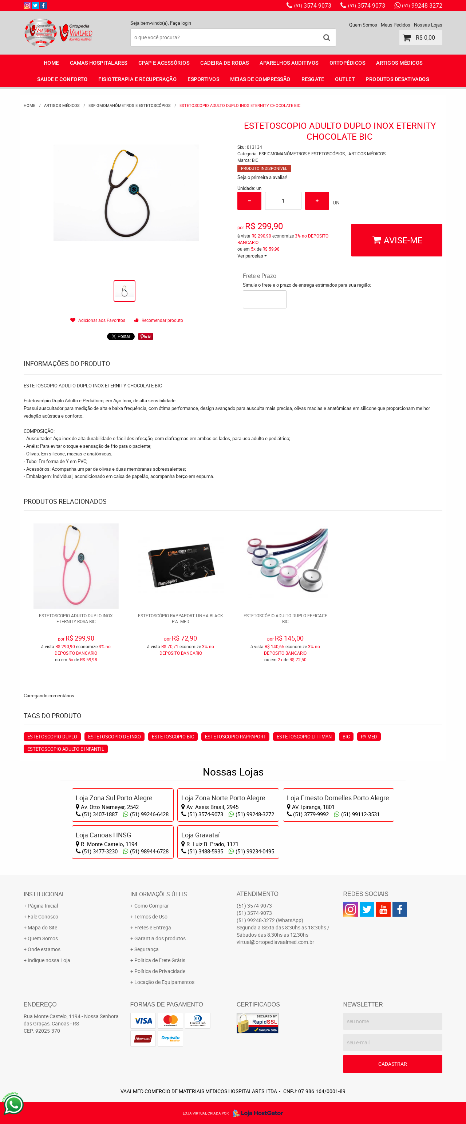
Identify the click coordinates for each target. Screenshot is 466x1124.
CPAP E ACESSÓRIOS (164, 62)
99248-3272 (422, 5)
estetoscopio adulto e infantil (65, 749)
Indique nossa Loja (49, 960)
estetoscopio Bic (173, 736)
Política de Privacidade (159, 971)
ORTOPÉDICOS (347, 62)
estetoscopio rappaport (235, 736)
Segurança (146, 949)
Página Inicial (43, 905)
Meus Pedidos (395, 24)
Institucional (44, 894)
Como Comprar (151, 905)
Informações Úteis (158, 894)
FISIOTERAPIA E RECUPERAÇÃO (137, 79)
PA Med (369, 736)
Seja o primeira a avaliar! (262, 177)
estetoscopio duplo (52, 736)
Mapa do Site (42, 927)
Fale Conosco (43, 916)
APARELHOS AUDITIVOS (289, 62)
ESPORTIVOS (203, 79)
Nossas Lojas (428, 24)
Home (51, 62)
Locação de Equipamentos (164, 981)
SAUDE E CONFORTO (62, 79)
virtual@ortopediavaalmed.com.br (275, 941)
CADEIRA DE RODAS (224, 62)
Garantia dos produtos (160, 938)
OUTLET (345, 79)
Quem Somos (363, 24)
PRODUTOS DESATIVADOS (397, 79)
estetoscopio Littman (304, 736)
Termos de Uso (150, 916)
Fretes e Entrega (152, 927)
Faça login (180, 23)
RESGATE (312, 79)
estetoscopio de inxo (114, 736)
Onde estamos (44, 949)
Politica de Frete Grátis (159, 960)
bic (346, 736)
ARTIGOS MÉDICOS (399, 62)
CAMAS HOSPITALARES (98, 62)
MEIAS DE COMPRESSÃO (260, 79)
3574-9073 (312, 5)
